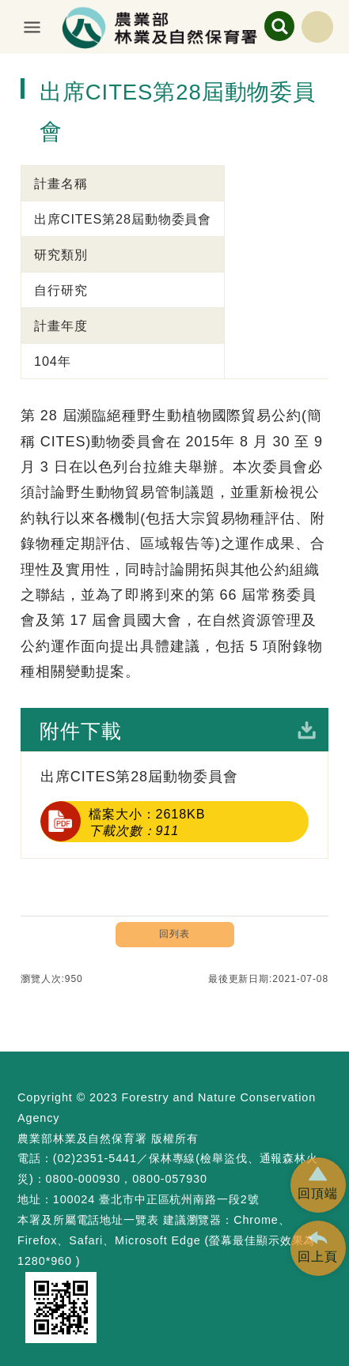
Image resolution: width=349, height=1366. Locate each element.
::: (7, 66)
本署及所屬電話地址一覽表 (88, 1220)
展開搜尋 (279, 26)
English (317, 27)
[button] (318, 1185)
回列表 (174, 933)
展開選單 (32, 27)
